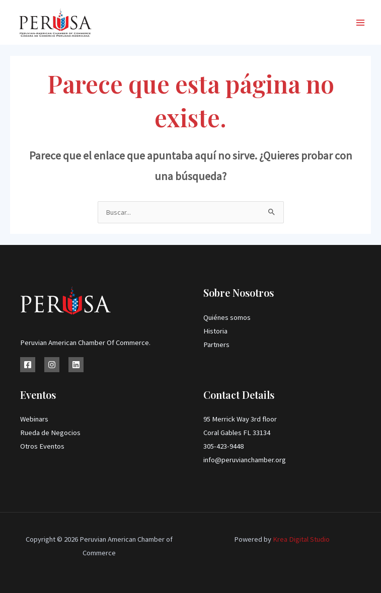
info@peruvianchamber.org (244, 459)
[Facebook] (27, 364)
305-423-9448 (223, 446)
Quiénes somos (227, 317)
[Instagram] (51, 364)
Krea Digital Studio (300, 539)
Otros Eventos (42, 446)
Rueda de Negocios (50, 432)
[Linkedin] (76, 364)
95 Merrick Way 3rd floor (240, 418)
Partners (216, 344)
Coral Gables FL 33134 (236, 432)
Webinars (34, 418)
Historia (215, 330)
